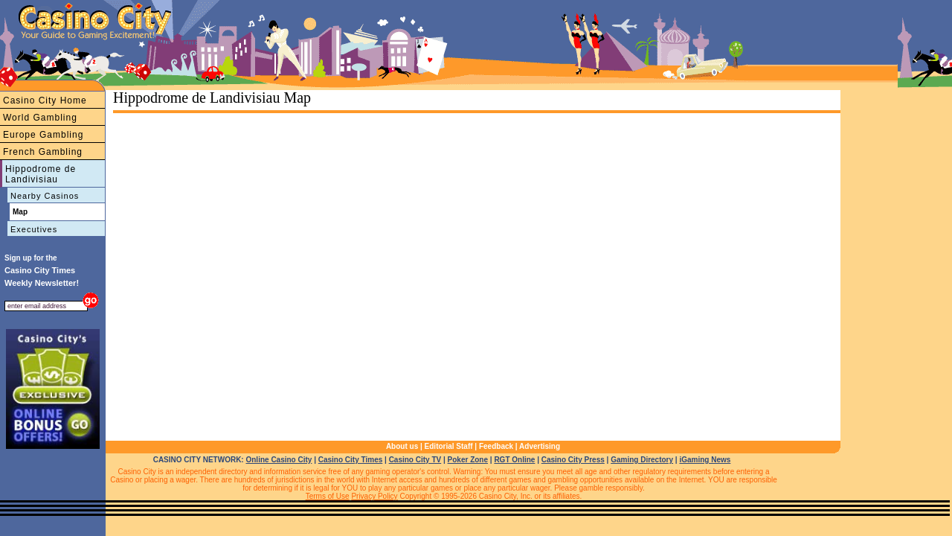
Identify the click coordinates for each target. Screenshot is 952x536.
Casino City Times (350, 460)
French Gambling (43, 152)
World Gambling (40, 117)
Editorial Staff (449, 446)
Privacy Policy (374, 496)
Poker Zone (468, 460)
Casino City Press (573, 460)
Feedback (496, 446)
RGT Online (514, 460)
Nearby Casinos (44, 195)
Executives (33, 229)
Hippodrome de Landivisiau (40, 174)
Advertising (539, 446)
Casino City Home (45, 100)
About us (402, 446)
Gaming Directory (642, 460)
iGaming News (704, 460)
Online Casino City (278, 460)
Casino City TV (415, 460)
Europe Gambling (43, 135)
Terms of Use (328, 496)
